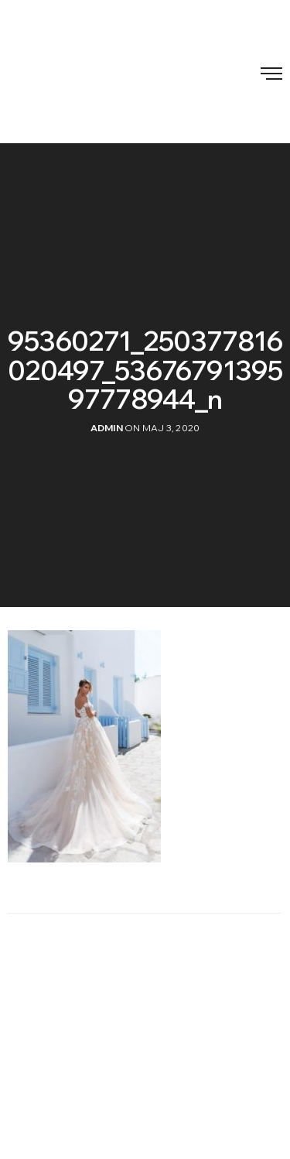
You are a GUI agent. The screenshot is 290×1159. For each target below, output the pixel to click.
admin (106, 428)
